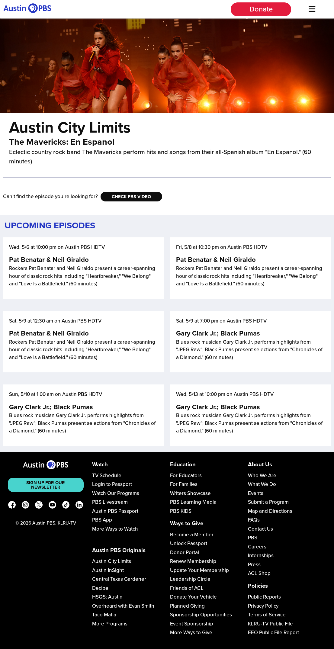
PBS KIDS (180, 511)
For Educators (186, 475)
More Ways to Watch (115, 529)
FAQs (254, 520)
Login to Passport (112, 484)
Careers (257, 547)
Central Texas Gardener (119, 579)
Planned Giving (187, 606)
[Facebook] (12, 506)
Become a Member (192, 535)
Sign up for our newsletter (45, 485)
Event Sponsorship (191, 624)
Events (255, 493)
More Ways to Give (191, 632)
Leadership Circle (190, 579)
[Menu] (311, 9)
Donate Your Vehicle (193, 597)
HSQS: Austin (107, 597)
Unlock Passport (188, 543)
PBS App (102, 520)
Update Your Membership (199, 570)
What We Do (262, 484)
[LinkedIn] (79, 506)
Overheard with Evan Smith (123, 606)
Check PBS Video (131, 196)
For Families (184, 484)
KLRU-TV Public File (270, 624)
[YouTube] (52, 506)
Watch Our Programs (115, 493)
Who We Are (262, 475)
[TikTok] (66, 506)
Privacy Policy (263, 606)
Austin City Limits (111, 561)
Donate (261, 9)
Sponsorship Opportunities (201, 615)
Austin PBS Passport (115, 511)
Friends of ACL (187, 588)
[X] (39, 506)
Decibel (101, 588)
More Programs (109, 624)
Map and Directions (270, 511)
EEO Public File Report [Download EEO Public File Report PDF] (273, 632)
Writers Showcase (190, 493)
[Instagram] (25, 506)
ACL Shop (259, 573)
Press (254, 564)
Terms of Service (267, 615)
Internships (261, 555)
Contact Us (260, 529)
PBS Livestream (110, 502)
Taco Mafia (104, 615)
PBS (252, 538)
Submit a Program (268, 502)
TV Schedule (106, 475)
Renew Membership (193, 561)
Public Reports (264, 597)
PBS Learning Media (193, 502)
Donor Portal (184, 552)
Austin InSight (108, 570)
